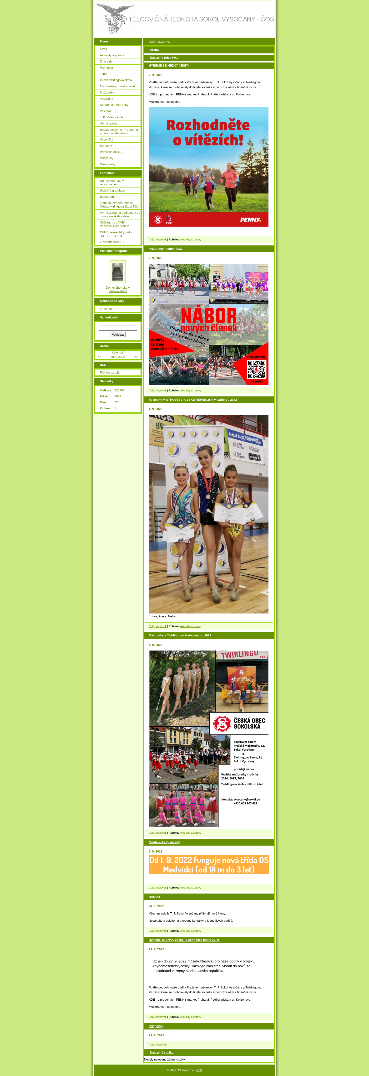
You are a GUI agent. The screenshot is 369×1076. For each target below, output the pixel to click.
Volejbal (105, 111)
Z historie (106, 61)
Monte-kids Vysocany (164, 842)
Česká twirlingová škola (116, 80)
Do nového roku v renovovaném (112, 182)
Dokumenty (108, 164)
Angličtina (106, 98)
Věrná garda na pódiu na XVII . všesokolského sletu (120, 214)
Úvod (152, 41)
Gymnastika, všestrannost (117, 86)
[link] (199, 971)
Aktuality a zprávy (190, 239)
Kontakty (106, 145)
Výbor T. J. (107, 139)
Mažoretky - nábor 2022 (166, 248)
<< (99, 357)
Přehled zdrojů (110, 372)
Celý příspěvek (158, 239)
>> (136, 357)
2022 (161, 41)
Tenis (103, 74)
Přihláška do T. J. (111, 152)
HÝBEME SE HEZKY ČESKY (169, 65)
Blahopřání (107, 196)
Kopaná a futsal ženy (114, 105)
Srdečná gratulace (112, 190)
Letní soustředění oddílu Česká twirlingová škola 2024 (120, 204)
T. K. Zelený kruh (111, 117)
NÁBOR (154, 897)
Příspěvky (156, 1026)
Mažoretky (107, 92)
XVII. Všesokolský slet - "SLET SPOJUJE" (116, 234)
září (113, 357)
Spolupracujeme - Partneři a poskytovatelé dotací (119, 131)
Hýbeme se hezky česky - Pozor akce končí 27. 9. (184, 940)
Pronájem (106, 67)
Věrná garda (108, 123)
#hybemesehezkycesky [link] (171, 966)
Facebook (106, 309)
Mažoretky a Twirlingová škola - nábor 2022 (180, 635)
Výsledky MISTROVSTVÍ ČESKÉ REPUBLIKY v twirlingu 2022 (193, 399)
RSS (199, 1070)
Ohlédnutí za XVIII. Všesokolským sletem (114, 224)
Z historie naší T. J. (113, 242)
